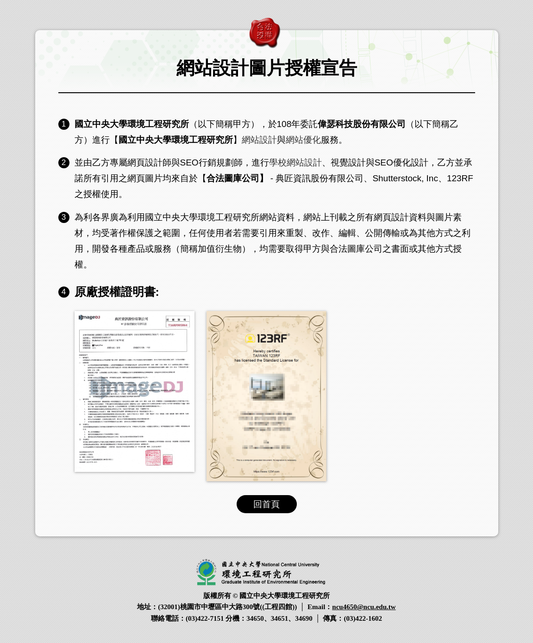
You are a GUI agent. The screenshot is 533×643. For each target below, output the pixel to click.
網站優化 (303, 140)
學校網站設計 (295, 162)
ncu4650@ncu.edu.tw (363, 607)
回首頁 (266, 504)
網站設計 (259, 140)
